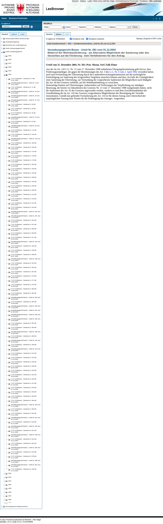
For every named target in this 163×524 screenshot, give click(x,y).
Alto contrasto (155, 1)
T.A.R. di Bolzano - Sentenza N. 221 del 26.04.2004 (23, 203)
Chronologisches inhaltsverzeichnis (16, 506)
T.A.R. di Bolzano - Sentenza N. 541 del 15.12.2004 (23, 439)
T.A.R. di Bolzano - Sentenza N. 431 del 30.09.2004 (23, 375)
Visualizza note (78, 39)
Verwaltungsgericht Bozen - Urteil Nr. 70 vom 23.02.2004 (25, 118)
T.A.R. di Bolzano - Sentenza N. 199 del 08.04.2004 (23, 178)
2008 (9, 59)
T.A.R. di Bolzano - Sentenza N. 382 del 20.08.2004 (23, 294)
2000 (9, 484)
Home (4, 18)
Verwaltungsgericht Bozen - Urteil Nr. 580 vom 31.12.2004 (25, 461)
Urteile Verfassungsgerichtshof (15, 48)
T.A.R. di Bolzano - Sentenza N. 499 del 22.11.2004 (23, 409)
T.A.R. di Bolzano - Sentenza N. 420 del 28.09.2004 (23, 362)
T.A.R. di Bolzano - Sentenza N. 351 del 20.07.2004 (23, 263)
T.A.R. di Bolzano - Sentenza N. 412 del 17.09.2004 (23, 354)
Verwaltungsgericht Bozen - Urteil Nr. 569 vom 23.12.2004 (25, 448)
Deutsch (75, 1)
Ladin (90, 1)
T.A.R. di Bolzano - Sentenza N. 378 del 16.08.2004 (23, 285)
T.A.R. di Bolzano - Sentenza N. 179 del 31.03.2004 (23, 160)
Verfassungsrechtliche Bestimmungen (17, 38)
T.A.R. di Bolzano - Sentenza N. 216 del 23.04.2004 (23, 199)
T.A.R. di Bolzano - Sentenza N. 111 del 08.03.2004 (23, 130)
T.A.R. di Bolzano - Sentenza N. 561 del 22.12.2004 (23, 444)
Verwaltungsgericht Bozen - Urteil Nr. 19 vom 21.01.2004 (25, 92)
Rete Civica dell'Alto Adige (103, 1)
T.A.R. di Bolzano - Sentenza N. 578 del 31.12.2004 (23, 457)
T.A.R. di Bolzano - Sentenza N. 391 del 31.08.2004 (23, 324)
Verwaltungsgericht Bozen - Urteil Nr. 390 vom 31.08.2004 (25, 319)
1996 (9, 499)
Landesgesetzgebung (12, 42)
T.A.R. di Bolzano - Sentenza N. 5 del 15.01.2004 (23, 79)
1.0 (4, 522)
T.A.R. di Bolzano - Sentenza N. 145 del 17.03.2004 (23, 135)
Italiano (83, 1)
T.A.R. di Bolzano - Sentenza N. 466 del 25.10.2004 (23, 401)
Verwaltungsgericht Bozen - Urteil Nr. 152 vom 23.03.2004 (25, 139)
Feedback (144, 1)
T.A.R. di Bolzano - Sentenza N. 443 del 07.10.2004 (23, 388)
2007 (9, 63)
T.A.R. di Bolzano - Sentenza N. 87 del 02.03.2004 (23, 122)
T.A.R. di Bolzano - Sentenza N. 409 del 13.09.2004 (23, 345)
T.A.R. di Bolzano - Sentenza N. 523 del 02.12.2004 (23, 422)
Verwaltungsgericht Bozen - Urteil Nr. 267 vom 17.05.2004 (25, 216)
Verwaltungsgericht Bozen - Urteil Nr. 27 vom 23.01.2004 (25, 100)
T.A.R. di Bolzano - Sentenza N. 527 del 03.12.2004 (23, 431)
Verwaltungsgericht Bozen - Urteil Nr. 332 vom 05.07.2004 (25, 242)
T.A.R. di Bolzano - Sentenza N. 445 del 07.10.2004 (23, 392)
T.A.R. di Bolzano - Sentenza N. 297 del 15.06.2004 (23, 225)
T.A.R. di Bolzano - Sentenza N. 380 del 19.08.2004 (23, 289)
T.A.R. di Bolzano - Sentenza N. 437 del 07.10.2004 (23, 384)
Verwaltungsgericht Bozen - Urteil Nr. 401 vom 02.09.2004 (25, 341)
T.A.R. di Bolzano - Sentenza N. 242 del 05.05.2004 (23, 208)
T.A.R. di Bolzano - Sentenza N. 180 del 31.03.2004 (23, 165)
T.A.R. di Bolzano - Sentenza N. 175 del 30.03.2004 (23, 152)
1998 (9, 492)
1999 (9, 488)
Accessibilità (28, 522)
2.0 (16, 522)
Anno (68, 27)
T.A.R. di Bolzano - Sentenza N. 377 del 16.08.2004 (23, 281)
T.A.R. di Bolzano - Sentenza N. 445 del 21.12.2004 (23, 469)
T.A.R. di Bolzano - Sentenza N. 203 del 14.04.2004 (23, 182)
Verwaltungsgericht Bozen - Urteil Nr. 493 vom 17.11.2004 (25, 405)
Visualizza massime (96, 39)
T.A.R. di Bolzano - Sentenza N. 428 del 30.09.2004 (23, 366)
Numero (82, 27)
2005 (9, 70)
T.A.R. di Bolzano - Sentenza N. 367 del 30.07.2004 (23, 272)
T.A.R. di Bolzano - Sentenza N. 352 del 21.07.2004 (23, 268)
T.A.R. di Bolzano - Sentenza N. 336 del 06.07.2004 (23, 251)
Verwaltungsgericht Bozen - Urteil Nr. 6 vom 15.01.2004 (25, 83)
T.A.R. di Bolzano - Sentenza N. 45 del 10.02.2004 (23, 113)
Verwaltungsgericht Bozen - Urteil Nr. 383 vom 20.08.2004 (25, 298)
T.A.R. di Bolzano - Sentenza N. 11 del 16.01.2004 (23, 88)
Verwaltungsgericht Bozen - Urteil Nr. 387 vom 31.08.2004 (25, 311)
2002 (9, 477)
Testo (46, 27)
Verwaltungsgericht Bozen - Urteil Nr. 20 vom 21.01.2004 (25, 96)
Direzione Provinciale (18, 18)
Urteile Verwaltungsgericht (56, 43)
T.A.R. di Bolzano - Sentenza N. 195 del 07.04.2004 (23, 173)
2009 (9, 56)
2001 (9, 481)
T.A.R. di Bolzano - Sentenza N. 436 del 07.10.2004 (23, 379)
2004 (69, 43)
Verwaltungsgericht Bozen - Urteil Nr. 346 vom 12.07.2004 (25, 259)
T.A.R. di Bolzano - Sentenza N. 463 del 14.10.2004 (23, 397)
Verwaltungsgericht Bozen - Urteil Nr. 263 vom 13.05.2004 (25, 212)
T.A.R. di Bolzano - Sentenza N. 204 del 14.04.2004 (23, 186)
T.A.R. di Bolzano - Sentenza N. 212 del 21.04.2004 (23, 195)
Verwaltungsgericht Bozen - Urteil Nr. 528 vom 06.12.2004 (25, 435)
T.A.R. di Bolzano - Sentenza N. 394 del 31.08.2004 (23, 328)
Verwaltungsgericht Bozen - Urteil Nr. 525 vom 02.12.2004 (25, 427)
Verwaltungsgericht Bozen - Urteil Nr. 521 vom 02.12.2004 (25, 418)
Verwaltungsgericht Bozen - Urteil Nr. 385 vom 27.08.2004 (25, 306)
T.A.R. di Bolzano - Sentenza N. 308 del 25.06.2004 (23, 229)
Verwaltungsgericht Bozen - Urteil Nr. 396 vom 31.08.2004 (25, 332)
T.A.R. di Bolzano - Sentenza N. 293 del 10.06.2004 (23, 221)
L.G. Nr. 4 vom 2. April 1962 (123, 72)
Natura (112, 27)
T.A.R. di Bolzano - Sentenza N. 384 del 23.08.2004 (23, 302)
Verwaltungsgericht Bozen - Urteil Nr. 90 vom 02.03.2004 (25, 126)
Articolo (98, 27)
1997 (9, 496)
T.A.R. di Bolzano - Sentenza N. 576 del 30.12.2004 (23, 452)
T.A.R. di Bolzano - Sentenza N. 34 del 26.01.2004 (23, 109)
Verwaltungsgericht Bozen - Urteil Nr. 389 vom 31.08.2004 (25, 315)
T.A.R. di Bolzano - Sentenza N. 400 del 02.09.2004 (23, 336)
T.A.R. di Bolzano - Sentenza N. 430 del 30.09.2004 (23, 371)
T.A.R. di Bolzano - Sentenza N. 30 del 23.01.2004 (23, 105)
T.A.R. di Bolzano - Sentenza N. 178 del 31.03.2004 (23, 156)
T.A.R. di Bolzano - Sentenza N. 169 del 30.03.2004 (23, 148)
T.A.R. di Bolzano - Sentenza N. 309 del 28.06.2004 (23, 233)
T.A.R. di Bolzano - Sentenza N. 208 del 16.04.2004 (23, 191)
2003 (9, 473)
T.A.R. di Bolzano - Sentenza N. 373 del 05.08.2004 (23, 276)
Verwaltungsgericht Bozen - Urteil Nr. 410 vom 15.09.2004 (25, 349)
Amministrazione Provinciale (127, 1)
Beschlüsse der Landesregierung (15, 45)
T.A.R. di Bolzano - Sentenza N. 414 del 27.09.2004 (23, 358)
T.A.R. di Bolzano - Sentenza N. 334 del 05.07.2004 (23, 246)
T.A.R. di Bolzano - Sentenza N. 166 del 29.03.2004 (23, 143)
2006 (9, 67)
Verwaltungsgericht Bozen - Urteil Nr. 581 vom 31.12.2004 (94, 43)
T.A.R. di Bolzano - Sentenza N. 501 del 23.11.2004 (23, 414)
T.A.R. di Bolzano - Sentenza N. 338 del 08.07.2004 (23, 255)
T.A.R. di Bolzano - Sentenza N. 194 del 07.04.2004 (23, 169)
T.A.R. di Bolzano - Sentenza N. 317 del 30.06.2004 (23, 238)
